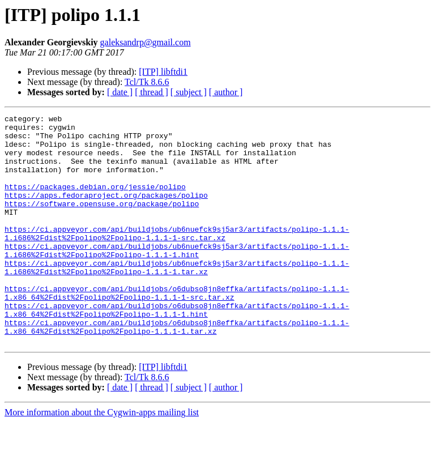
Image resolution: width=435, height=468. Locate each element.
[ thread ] (151, 92)
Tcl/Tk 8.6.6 (147, 82)
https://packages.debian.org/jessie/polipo (95, 202)
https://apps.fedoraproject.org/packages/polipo (106, 212)
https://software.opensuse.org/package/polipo (102, 222)
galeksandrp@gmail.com (145, 42)
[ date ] (120, 92)
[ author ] (226, 92)
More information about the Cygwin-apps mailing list (102, 458)
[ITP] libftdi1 (163, 71)
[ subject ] (188, 92)
